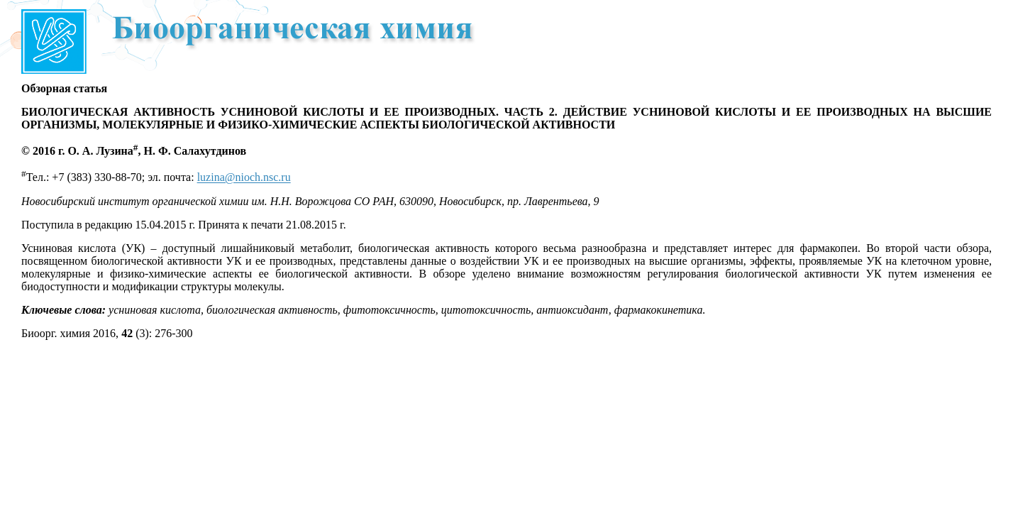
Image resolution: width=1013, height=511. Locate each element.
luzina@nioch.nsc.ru (244, 178)
